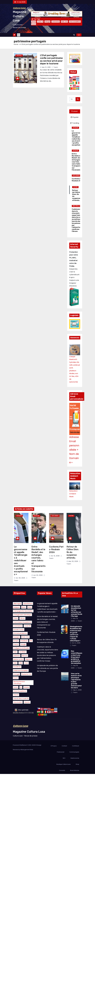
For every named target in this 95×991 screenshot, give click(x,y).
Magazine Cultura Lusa (19, 16)
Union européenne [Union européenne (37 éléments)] (20, 691)
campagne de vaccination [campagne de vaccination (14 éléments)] (23, 611)
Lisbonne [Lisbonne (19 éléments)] (17, 656)
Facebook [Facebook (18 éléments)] (24, 641)
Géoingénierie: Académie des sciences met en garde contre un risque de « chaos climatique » (76, 634)
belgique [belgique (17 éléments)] (17, 607)
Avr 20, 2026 (38, 575)
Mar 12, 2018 (46, 67)
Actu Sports (76, 175)
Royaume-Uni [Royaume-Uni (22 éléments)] (26, 674)
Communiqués (74, 752)
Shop (77, 764)
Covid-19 (40, 21)
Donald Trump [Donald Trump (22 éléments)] (19, 630)
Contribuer (75, 746)
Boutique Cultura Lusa (63, 764)
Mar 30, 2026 (73, 561)
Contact (64, 746)
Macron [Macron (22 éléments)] (24, 656)
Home (16, 44)
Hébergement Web (26, 750)
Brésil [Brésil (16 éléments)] (29, 607)
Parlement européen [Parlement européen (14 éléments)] (21, 670)
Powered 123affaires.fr (20, 745)
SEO (64, 758)
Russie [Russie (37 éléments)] (16, 678)
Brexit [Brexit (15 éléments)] (24, 607)
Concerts (62, 770)
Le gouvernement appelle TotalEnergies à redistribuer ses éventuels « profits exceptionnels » (21, 560)
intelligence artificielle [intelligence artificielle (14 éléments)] (21, 648)
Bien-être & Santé (77, 206)
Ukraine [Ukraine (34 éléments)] (26, 687)
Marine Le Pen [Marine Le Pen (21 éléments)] (18, 659)
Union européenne (74, 21)
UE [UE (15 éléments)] (21, 687)
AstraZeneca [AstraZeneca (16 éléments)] (27, 604)
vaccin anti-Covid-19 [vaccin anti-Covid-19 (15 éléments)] (21, 698)
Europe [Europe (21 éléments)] (16, 641)
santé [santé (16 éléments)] (16, 687)
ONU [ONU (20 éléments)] (20, 663)
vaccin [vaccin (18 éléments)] (16, 695)
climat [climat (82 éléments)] (22, 618)
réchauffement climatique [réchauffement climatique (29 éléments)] (19, 683)
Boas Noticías (74, 770)
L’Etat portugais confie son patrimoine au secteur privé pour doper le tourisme (51, 59)
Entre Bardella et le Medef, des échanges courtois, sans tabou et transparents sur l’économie (38, 559)
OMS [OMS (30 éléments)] (15, 663)
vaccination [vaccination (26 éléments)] (18, 702)
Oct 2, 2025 (76, 643)
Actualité (75, 127)
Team (54, 67)
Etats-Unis (64, 21)
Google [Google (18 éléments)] (23, 644)
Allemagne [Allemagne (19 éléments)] (17, 604)
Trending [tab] (74, 123)
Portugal (47, 21)
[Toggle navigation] (18, 35)
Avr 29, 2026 (20, 578)
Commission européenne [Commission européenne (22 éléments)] (22, 622)
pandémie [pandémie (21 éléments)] (17, 667)
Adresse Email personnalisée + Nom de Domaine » (74, 449)
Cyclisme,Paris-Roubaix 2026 (56, 549)
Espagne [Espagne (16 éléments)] (17, 637)
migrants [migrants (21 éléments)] (29, 659)
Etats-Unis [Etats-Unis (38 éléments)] (25, 637)
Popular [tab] (75, 117)
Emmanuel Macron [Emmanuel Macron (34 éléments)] (20, 633)
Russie (34, 24)
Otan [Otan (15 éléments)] (26, 663)
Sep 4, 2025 (77, 690)
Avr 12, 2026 (55, 556)
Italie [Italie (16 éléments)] (15, 652)
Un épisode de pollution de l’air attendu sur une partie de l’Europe (47, 668)
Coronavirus (55, 21)
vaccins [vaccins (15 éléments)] (27, 702)
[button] (74, 35)
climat (34, 21)
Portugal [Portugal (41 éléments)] (16, 674)
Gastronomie (74, 758)
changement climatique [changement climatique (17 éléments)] (22, 615)
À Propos (54, 746)
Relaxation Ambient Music (73, 494)
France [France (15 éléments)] (16, 644)
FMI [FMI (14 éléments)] (31, 641)
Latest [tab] (75, 111)
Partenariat (60, 752)
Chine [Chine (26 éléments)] (16, 618)
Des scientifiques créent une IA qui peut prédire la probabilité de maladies (76, 657)
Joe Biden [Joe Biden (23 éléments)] (22, 652)
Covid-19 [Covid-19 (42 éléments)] (27, 626)
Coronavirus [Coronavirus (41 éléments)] (18, 626)
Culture (75, 187)
